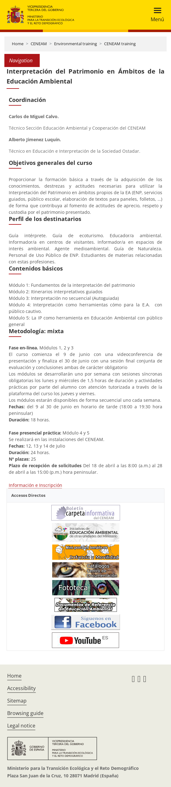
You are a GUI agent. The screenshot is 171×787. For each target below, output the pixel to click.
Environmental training (75, 43)
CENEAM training (120, 43)
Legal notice (21, 725)
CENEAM (39, 43)
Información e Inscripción (35, 485)
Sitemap (17, 700)
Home (17, 43)
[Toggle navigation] (155, 14)
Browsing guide (25, 713)
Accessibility (21, 688)
